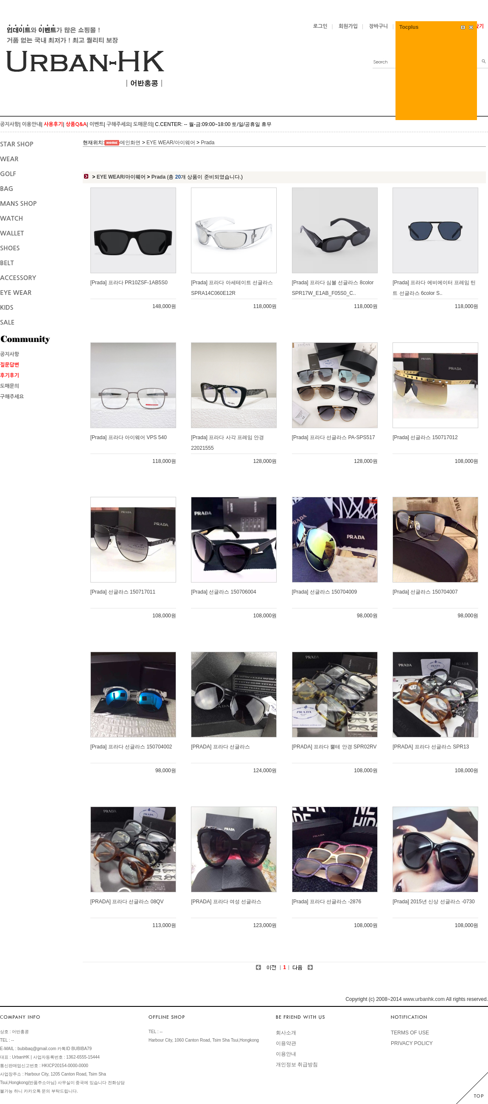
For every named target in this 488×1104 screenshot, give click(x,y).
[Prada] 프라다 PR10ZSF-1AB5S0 (129, 283)
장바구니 (378, 26)
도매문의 (142, 124)
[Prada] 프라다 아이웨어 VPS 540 (128, 437)
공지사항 (9, 124)
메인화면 (130, 143)
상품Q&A (76, 124)
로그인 (320, 26)
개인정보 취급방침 (297, 1065)
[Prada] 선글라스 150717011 (122, 592)
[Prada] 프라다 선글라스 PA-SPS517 (333, 437)
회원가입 (348, 26)
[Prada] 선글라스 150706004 (223, 592)
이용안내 (31, 124)
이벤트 (97, 124)
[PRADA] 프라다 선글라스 (220, 747)
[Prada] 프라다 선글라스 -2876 (326, 902)
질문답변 (9, 364)
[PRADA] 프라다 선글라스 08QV (127, 902)
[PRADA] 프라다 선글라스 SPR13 (431, 747)
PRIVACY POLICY (412, 1043)
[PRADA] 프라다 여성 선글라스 (226, 902)
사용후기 (53, 124)
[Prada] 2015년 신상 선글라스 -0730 (433, 902)
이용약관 (286, 1043)
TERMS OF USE (410, 1033)
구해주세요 (118, 124)
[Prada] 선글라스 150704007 (425, 592)
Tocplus (408, 27)
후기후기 (9, 375)
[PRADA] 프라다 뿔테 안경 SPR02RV (334, 747)
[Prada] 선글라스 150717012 (425, 437)
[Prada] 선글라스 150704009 (324, 592)
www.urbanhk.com (424, 999)
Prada (207, 143)
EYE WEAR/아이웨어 (170, 143)
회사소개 (286, 1033)
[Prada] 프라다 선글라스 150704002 (131, 747)
